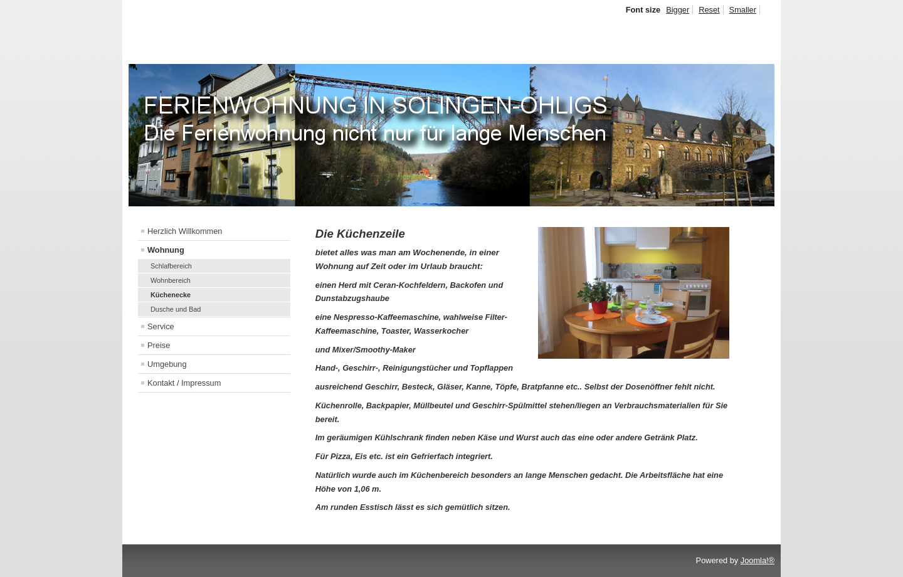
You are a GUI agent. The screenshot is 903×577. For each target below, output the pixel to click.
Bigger (677, 9)
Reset (709, 9)
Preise (158, 345)
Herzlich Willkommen (184, 231)
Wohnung (165, 250)
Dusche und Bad (175, 309)
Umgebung (167, 364)
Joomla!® (757, 560)
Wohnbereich (170, 280)
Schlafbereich (171, 266)
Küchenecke (170, 295)
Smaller (742, 9)
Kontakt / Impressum (184, 383)
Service (160, 326)
